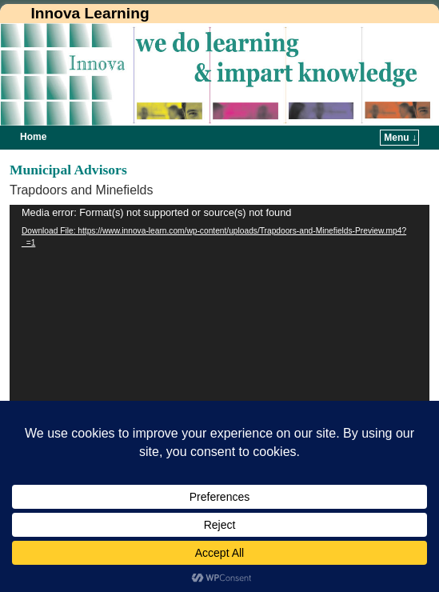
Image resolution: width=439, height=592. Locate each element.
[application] (219, 362)
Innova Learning (89, 13)
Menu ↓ (400, 137)
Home (33, 136)
